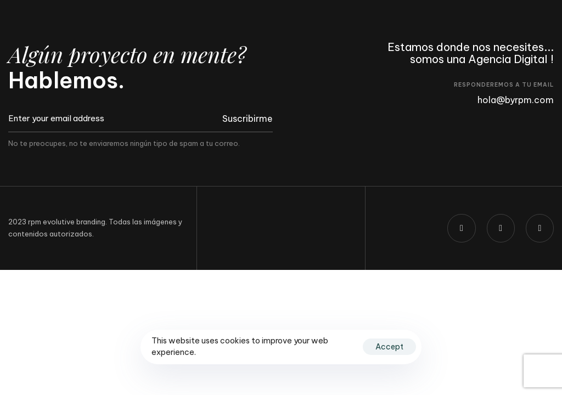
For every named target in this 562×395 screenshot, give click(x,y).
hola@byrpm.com (515, 99)
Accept (389, 347)
